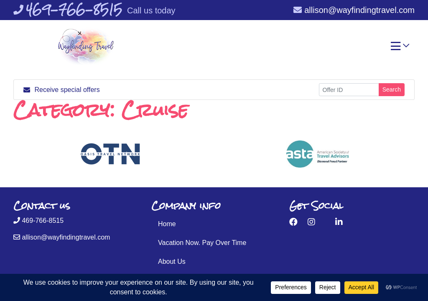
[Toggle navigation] (400, 48)
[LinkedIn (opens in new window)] (339, 222)
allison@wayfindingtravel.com (354, 10)
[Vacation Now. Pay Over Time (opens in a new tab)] (214, 243)
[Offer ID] (349, 89)
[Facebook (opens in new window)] (293, 222)
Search (391, 89)
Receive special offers (61, 89)
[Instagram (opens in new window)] (311, 222)
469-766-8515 (38, 220)
